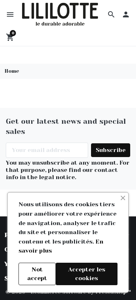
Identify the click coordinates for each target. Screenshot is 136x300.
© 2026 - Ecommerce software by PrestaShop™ (68, 293)
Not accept (37, 274)
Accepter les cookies (86, 274)
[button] (111, 15)
